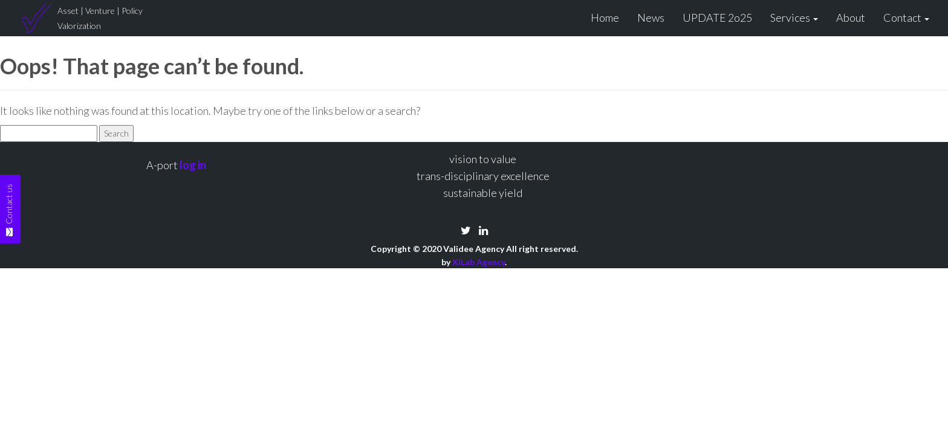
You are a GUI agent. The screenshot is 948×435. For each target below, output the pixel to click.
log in (193, 165)
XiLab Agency (478, 262)
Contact (906, 17)
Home (605, 17)
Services (794, 17)
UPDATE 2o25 (717, 17)
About (850, 17)
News (650, 17)
